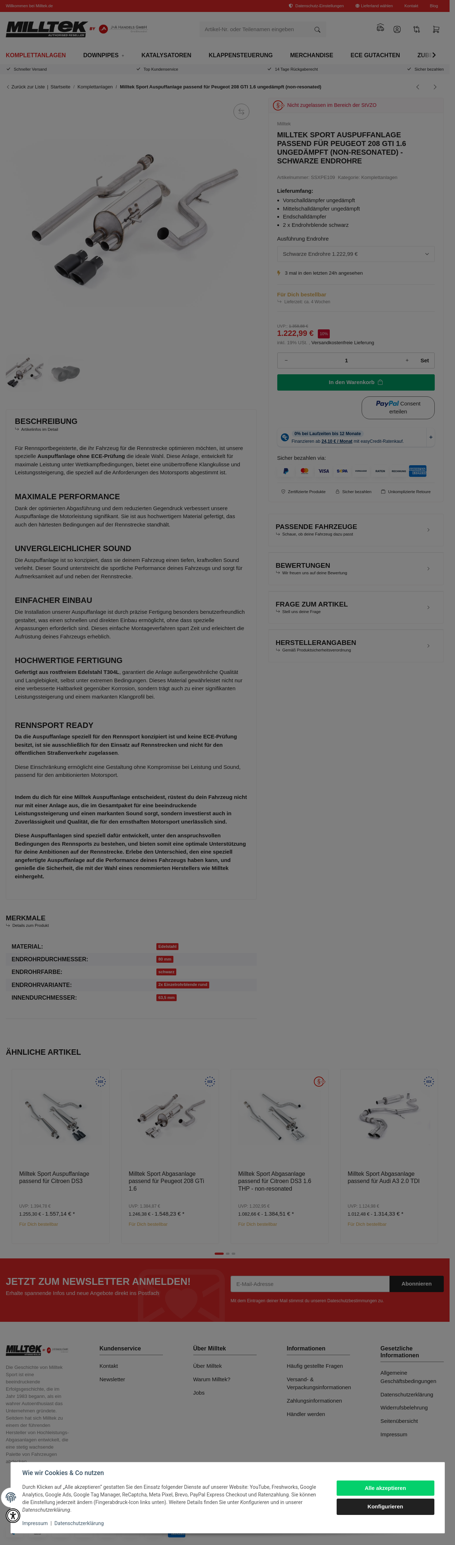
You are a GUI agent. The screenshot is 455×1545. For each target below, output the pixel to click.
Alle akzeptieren (385, 1488)
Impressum (35, 1523)
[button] (13, 1515)
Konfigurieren (385, 1506)
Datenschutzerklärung (79, 1523)
